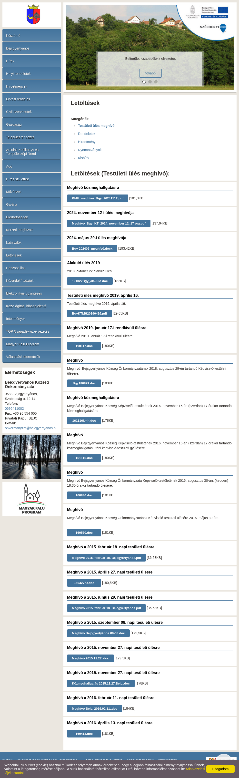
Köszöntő (13, 36)
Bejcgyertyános (18, 48)
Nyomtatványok (89, 150)
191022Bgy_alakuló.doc (90, 281)
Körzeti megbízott (19, 230)
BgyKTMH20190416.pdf (89, 313)
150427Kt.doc (84, 583)
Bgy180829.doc (84, 383)
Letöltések (14, 255)
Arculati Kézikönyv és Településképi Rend (22, 152)
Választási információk (23, 357)
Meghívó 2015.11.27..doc (90, 658)
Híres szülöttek (17, 179)
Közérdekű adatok (20, 281)
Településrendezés (20, 137)
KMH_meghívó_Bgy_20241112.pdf (97, 198)
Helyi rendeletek (18, 74)
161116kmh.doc (84, 420)
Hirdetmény (87, 142)
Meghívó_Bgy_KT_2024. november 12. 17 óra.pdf (109, 223)
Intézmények (15, 319)
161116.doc (84, 458)
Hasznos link (15, 268)
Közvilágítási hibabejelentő (26, 306)
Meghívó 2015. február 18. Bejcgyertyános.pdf (106, 558)
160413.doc (84, 734)
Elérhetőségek (17, 217)
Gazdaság (14, 124)
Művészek (13, 192)
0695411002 (14, 408)
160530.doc (84, 532)
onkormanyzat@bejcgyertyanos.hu (31, 428)
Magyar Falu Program (22, 344)
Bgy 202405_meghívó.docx (92, 248)
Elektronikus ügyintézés (24, 293)
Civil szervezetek (19, 112)
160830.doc (84, 495)
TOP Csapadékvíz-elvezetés (27, 331)
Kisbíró (83, 158)
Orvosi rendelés (18, 99)
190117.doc (84, 346)
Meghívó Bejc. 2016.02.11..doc (94, 708)
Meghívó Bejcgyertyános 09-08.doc (98, 633)
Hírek (10, 61)
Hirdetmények (16, 86)
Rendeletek (86, 134)
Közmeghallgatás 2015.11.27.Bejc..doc (101, 683)
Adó (9, 166)
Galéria (11, 204)
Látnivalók (13, 243)
